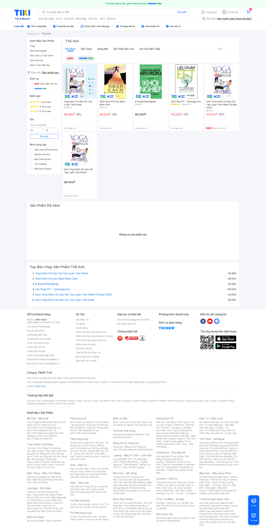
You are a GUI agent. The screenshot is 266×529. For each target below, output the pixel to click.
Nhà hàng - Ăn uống (172, 488)
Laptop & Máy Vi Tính (179, 438)
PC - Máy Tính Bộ (126, 467)
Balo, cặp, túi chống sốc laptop (133, 423)
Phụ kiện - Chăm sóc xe (168, 503)
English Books (173, 520)
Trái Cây (31, 448)
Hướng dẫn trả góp (36, 351)
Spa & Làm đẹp (177, 485)
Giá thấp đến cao (123, 48)
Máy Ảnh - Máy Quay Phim (215, 473)
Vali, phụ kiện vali (143, 425)
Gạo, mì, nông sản (43, 456)
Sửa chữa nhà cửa (127, 479)
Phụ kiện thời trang (124, 430)
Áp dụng (44, 136)
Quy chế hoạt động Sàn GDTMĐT (133, 319)
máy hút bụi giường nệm (217, 515)
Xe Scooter (182, 505)
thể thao (111, 18)
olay (206, 400)
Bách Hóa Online (123, 499)
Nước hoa (38, 508)
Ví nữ (101, 504)
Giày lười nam (76, 486)
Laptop (140, 467)
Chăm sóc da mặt (35, 492)
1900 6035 (40, 386)
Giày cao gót (76, 468)
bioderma (105, 400)
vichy (58, 403)
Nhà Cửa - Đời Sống (125, 473)
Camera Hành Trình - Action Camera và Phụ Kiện (218, 482)
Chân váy (91, 427)
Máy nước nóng (217, 430)
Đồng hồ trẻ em (145, 449)
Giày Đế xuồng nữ (89, 477)
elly (113, 400)
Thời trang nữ (78, 418)
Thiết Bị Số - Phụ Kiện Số (170, 452)
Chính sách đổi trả (35, 347)
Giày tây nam (91, 486)
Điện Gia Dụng (35, 516)
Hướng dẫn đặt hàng (37, 334)
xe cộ (59, 18)
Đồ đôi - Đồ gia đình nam (92, 451)
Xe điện (185, 503)
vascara (31, 400)
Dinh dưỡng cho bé (42, 430)
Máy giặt (209, 427)
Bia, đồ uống (38, 459)
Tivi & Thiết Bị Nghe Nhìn (173, 442)
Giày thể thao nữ (224, 462)
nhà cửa (93, 18)
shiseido (31, 403)
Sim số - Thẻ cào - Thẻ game (181, 493)
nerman (171, 400)
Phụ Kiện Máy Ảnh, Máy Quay (213, 477)
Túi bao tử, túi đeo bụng (96, 519)
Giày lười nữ (95, 474)
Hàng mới (102, 48)
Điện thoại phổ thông (42, 479)
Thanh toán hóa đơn (166, 482)
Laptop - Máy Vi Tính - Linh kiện (132, 455)
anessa (189, 400)
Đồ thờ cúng (124, 490)
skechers (127, 400)
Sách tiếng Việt (163, 518)
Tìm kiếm (182, 12)
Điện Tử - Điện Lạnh (211, 418)
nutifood (153, 400)
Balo (115, 422)
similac (213, 400)
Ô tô (173, 505)
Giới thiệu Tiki (82, 319)
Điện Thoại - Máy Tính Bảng (43, 473)
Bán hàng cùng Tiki (126, 323)
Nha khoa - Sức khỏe (174, 490)
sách (102, 18)
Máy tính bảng (41, 482)
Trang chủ (211, 12)
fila (64, 403)
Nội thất (127, 482)
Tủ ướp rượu (230, 433)
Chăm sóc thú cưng (122, 503)
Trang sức (118, 447)
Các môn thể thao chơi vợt (218, 457)
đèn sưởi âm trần (213, 522)
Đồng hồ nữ (130, 447)
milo (119, 400)
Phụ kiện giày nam (85, 492)
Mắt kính (140, 434)
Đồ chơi (57, 422)
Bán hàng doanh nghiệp (87, 356)
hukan (51, 403)
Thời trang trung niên (86, 433)
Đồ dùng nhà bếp (35, 520)
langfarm (41, 403)
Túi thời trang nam (81, 512)
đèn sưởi (214, 503)
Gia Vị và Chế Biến (128, 508)
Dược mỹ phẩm (54, 511)
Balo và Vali (120, 418)
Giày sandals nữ (87, 471)
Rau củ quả (37, 451)
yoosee (199, 400)
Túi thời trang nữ (80, 500)
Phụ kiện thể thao (218, 448)
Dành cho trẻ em (42, 462)
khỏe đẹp (81, 18)
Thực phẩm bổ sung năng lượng (219, 463)
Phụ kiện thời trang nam (131, 435)
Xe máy (165, 505)
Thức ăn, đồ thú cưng (42, 464)
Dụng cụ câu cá (213, 453)
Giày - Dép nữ (78, 464)
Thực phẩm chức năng (43, 494)
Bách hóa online (171, 436)
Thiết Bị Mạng (130, 464)
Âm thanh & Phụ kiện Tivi (211, 422)
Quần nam (89, 442)
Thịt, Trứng (42, 448)
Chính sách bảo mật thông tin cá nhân (94, 336)
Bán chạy (86, 48)
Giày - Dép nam (79, 482)
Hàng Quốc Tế (164, 418)
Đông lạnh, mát (47, 453)
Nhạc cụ (136, 490)
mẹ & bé (69, 18)
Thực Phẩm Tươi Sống (40, 444)
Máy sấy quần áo (214, 433)
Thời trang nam (79, 438)
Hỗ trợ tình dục (52, 508)
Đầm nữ (81, 422)
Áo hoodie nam (83, 448)
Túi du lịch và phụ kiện (130, 422)
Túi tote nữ (88, 507)
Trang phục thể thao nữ (210, 442)
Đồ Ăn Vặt (124, 511)
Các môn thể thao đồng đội (219, 456)
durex (95, 400)
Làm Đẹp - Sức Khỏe (39, 488)
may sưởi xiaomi (215, 511)
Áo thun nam (76, 442)
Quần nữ (91, 422)
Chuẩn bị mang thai (42, 438)
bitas (231, 400)
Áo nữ (73, 422)
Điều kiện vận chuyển (86, 360)
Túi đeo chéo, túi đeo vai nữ (83, 504)
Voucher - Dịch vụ (166, 478)
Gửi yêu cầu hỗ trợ (36, 330)
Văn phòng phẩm (181, 518)
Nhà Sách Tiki (164, 514)
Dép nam (85, 489)
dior (39, 400)
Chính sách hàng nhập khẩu (40, 355)
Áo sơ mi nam (89, 445)
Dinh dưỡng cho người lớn (44, 433)
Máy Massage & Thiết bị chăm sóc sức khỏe (46, 498)
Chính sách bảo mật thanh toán (91, 332)
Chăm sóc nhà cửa (45, 467)
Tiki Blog (80, 323)
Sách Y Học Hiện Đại (40, 65)
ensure (87, 400)
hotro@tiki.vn (52, 359)
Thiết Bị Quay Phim (216, 490)
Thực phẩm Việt (53, 451)
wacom (180, 400)
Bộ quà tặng (127, 516)
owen (79, 400)
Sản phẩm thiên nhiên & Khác (44, 501)
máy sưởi (203, 503)
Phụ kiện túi (101, 507)
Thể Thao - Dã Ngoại (211, 438)
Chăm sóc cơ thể (42, 497)
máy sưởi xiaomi (222, 514)
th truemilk (61, 400)
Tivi (207, 430)
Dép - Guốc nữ (91, 468)
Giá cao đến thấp (149, 48)
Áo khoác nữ (93, 425)
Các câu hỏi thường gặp (38, 326)
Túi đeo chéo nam (87, 516)
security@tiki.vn (51, 363)
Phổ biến (70, 48)
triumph (144, 400)
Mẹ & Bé (175, 433)
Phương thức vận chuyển (39, 339)
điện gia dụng (46, 18)
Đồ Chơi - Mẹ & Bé (37, 418)
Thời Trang (182, 422)
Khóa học (182, 482)
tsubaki (71, 403)
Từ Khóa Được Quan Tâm (214, 499)
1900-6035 (41, 319)
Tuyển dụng (82, 328)
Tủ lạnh (208, 425)
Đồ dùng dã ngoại (219, 445)
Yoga (32, 46)
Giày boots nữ (81, 474)
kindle (163, 400)
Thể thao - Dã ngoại (170, 427)
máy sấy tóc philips (220, 505)
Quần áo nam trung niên (88, 456)
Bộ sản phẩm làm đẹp (45, 509)
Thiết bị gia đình (53, 520)
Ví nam (73, 516)
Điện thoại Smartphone (38, 477)
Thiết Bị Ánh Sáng (218, 479)
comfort (223, 400)
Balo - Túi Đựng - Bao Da (217, 485)
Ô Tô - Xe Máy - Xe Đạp (170, 499)
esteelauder (48, 400)
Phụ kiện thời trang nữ (123, 434)
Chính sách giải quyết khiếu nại (91, 340)
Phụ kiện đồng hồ (127, 449)
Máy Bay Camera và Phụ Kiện (217, 492)
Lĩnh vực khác (36, 60)
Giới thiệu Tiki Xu (84, 348)
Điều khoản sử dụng (85, 344)
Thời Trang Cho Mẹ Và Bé (39, 422)
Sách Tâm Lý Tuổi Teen (41, 55)
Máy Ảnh (225, 493)
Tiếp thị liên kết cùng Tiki (88, 352)
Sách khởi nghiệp (38, 50)
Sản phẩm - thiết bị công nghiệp (175, 440)
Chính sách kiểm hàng (38, 343)
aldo (136, 400)
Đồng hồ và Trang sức (126, 443)
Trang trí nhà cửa (121, 477)
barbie (71, 400)
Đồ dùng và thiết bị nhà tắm (133, 485)
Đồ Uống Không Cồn (131, 514)
